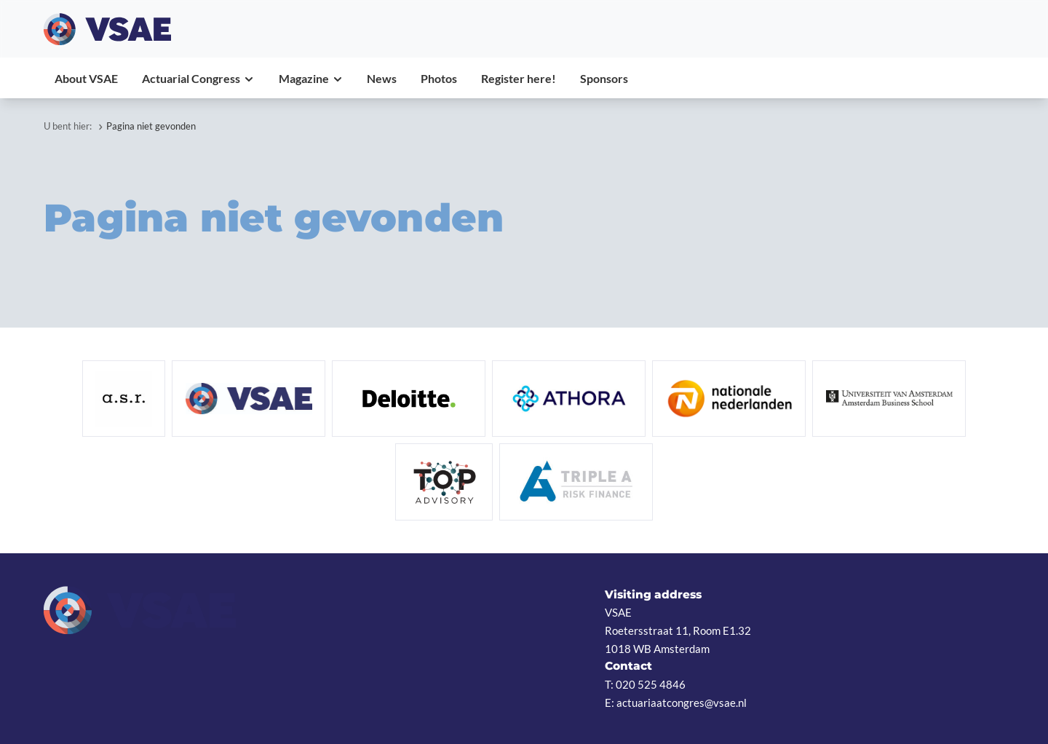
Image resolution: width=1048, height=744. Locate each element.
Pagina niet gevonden (151, 126)
